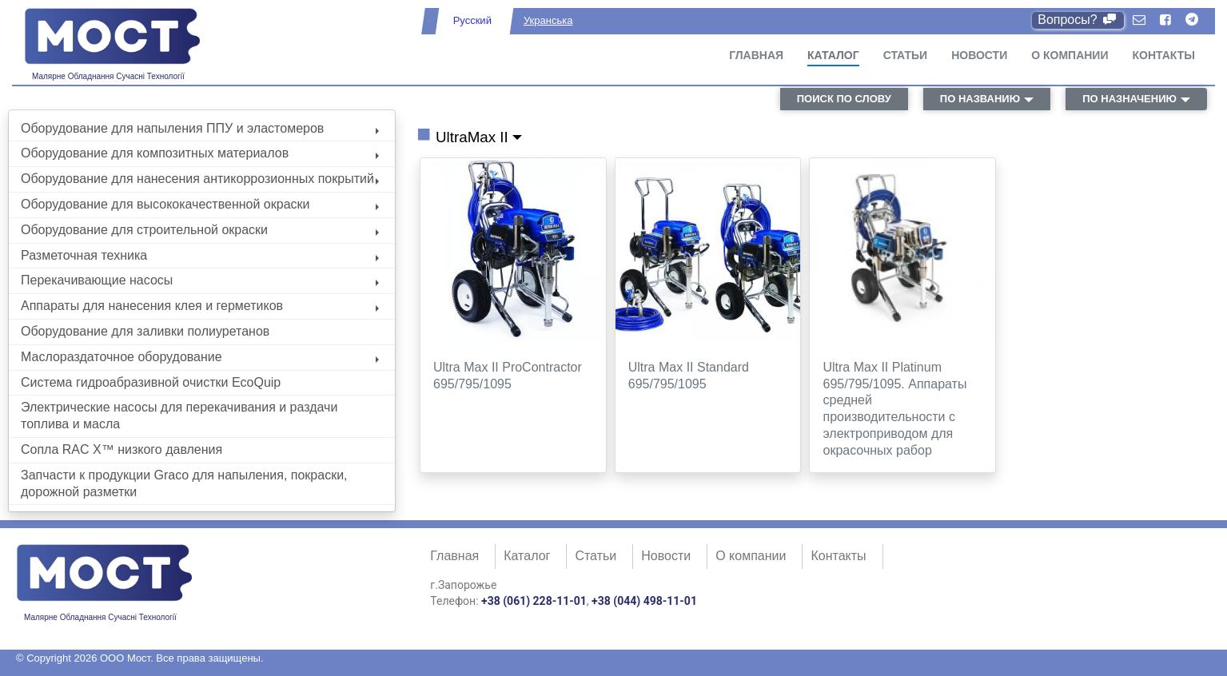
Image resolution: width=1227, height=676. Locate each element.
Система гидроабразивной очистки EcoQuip (151, 382)
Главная (756, 55)
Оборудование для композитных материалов (200, 153)
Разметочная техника (200, 255)
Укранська (548, 20)
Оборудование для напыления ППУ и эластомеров (200, 128)
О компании (1069, 55)
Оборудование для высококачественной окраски (200, 204)
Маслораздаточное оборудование (200, 357)
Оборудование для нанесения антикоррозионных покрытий (200, 178)
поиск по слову (844, 99)
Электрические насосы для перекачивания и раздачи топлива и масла (179, 415)
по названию (980, 99)
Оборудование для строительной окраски (200, 230)
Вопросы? (1078, 19)
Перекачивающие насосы (200, 280)
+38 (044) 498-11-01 (644, 600)
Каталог (833, 55)
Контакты (1164, 55)
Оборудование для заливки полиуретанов (145, 331)
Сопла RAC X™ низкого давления (121, 449)
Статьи (905, 55)
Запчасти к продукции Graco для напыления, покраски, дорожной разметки (184, 483)
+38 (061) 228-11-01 (534, 600)
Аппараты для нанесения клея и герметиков (200, 305)
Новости (979, 55)
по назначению (1129, 99)
